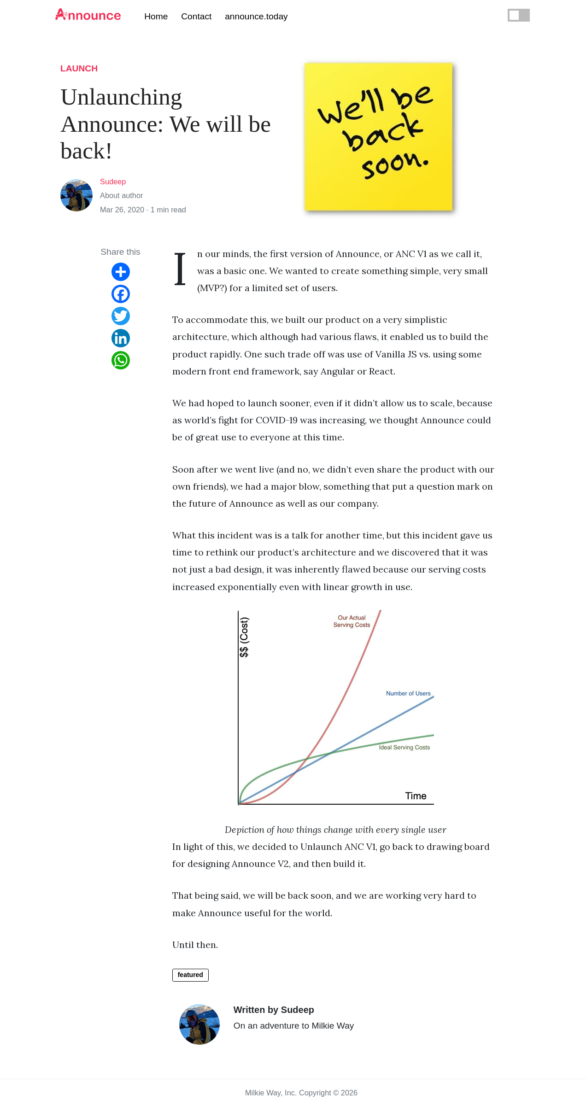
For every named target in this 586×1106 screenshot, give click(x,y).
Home (156, 16)
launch (79, 68)
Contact (196, 16)
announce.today (256, 16)
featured (190, 974)
